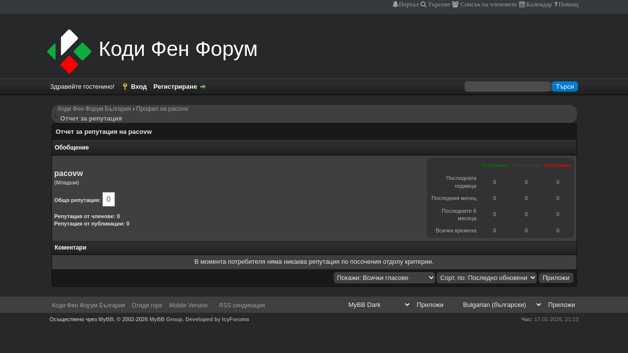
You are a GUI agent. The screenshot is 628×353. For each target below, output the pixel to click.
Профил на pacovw (162, 108)
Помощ (567, 4)
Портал (409, 4)
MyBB (106, 319)
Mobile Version (188, 305)
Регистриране (175, 86)
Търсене (438, 4)
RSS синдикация (242, 305)
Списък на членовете (488, 4)
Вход (139, 86)
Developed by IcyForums (217, 319)
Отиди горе (146, 305)
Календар (538, 4)
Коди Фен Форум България (94, 108)
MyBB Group (166, 319)
